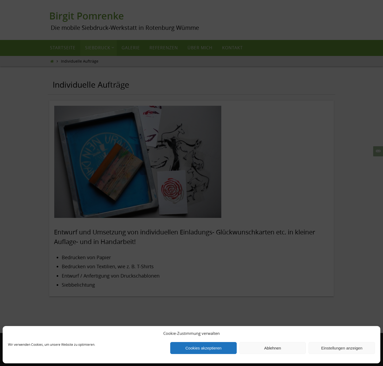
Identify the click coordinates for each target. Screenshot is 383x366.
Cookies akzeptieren (203, 348)
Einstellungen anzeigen (341, 348)
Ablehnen (272, 348)
